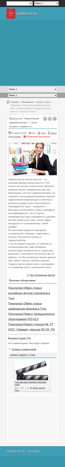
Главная (14, 102)
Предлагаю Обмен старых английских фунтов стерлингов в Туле (29, 293)
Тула (43, 133)
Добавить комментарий (24, 349)
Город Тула (27, 14)
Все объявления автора (42, 275)
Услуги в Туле (43, 102)
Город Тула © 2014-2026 (23, 451)
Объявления (27, 102)
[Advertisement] (32, 53)
